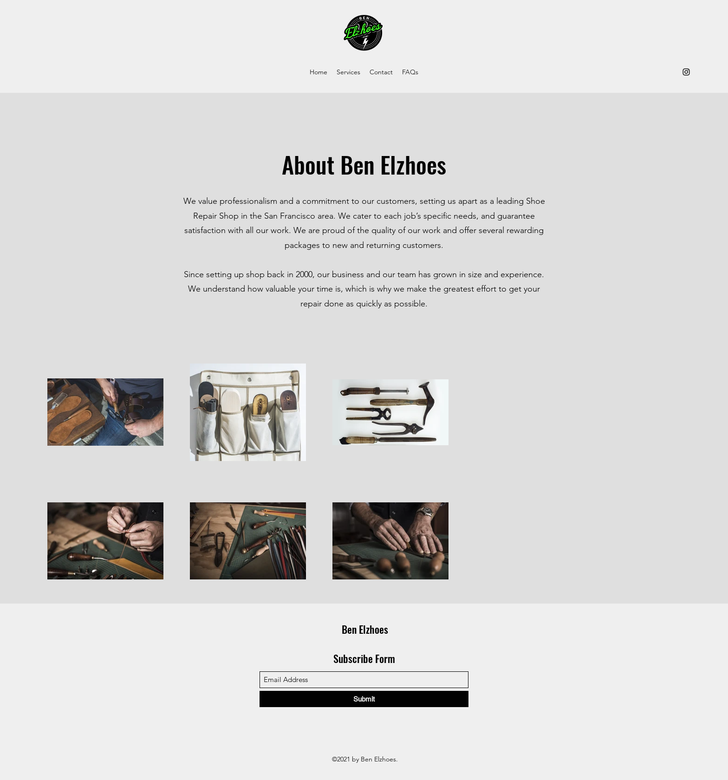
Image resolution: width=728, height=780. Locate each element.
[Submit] (364, 699)
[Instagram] (686, 72)
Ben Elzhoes (365, 629)
